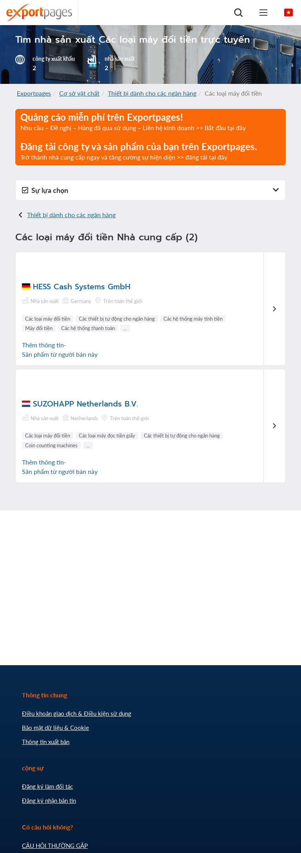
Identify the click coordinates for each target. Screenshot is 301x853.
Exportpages (34, 93)
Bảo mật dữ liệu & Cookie (55, 727)
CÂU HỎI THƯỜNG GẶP (55, 845)
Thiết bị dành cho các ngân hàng (152, 93)
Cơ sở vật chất (79, 93)
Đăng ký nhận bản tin (49, 800)
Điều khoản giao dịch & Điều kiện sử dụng (76, 713)
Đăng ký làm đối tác (47, 786)
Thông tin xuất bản (45, 741)
